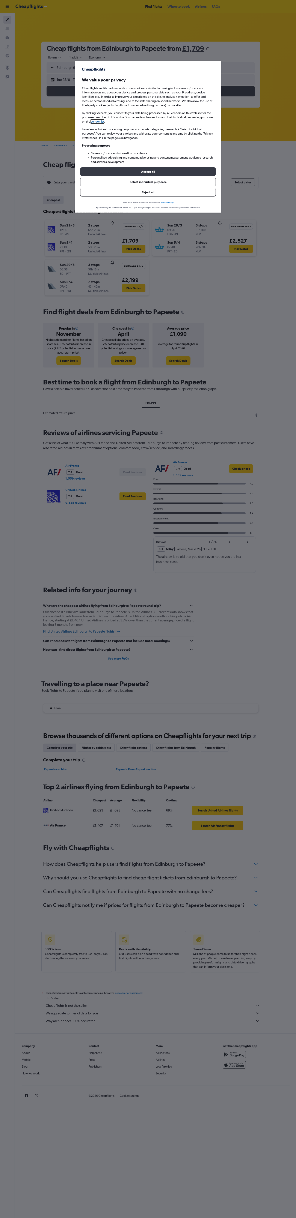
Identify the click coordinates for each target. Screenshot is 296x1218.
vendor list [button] (97, 121)
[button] (148, 171)
